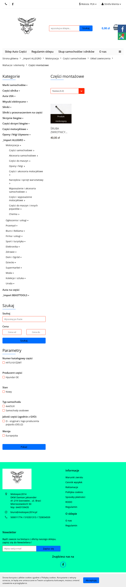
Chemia (14, 214)
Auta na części (10, 289)
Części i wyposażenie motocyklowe (20, 198)
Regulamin (71, 506)
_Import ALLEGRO (13, 140)
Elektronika (13, 246)
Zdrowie (11, 251)
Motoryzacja (13, 145)
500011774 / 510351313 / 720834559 (30, 517)
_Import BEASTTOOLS (15, 295)
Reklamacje (71, 487)
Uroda (10, 283)
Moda (10, 272)
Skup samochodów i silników (76, 51)
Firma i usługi (14, 236)
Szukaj (24, 340)
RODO (68, 502)
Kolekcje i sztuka (16, 278)
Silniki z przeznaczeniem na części (22, 112)
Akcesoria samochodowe (23, 155)
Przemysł (12, 225)
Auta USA (9, 96)
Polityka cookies (74, 492)
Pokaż (24, 446)
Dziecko (11, 262)
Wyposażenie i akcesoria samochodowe (22, 190)
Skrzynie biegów (12, 118)
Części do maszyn (19, 160)
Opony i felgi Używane (16, 134)
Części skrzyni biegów (16, 123)
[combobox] (67, 91)
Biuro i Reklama (15, 230)
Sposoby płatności (75, 497)
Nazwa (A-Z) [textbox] (58, 90)
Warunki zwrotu (74, 477)
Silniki (6, 107)
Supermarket (14, 267)
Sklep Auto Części (16, 51)
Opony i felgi (17, 166)
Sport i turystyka (16, 241)
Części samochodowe (21, 150)
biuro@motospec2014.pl (23, 512)
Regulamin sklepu (42, 51)
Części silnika (11, 90)
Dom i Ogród (14, 257)
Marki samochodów (15, 85)
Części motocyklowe (15, 129)
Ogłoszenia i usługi (17, 220)
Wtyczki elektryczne (15, 101)
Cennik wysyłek (73, 482)
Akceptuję (91, 580)
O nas (102, 51)
